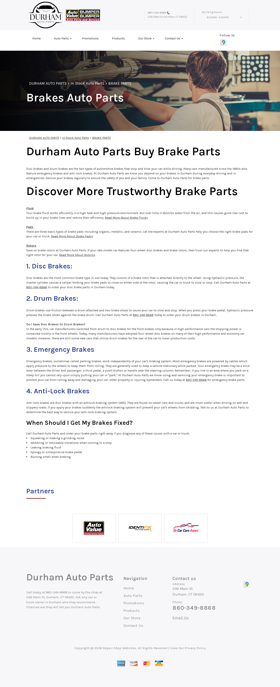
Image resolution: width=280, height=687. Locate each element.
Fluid (30, 208)
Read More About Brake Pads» (72, 236)
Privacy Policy (195, 648)
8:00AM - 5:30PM (217, 17)
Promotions (90, 38)
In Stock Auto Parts (87, 83)
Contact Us (172, 38)
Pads (29, 227)
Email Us (180, 618)
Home (36, 38)
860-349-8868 (157, 12)
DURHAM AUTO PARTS (47, 83)
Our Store (144, 38)
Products (118, 38)
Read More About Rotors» (77, 255)
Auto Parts (61, 38)
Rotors (31, 245)
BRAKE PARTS (119, 83)
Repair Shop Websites (119, 648)
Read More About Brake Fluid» (126, 217)
